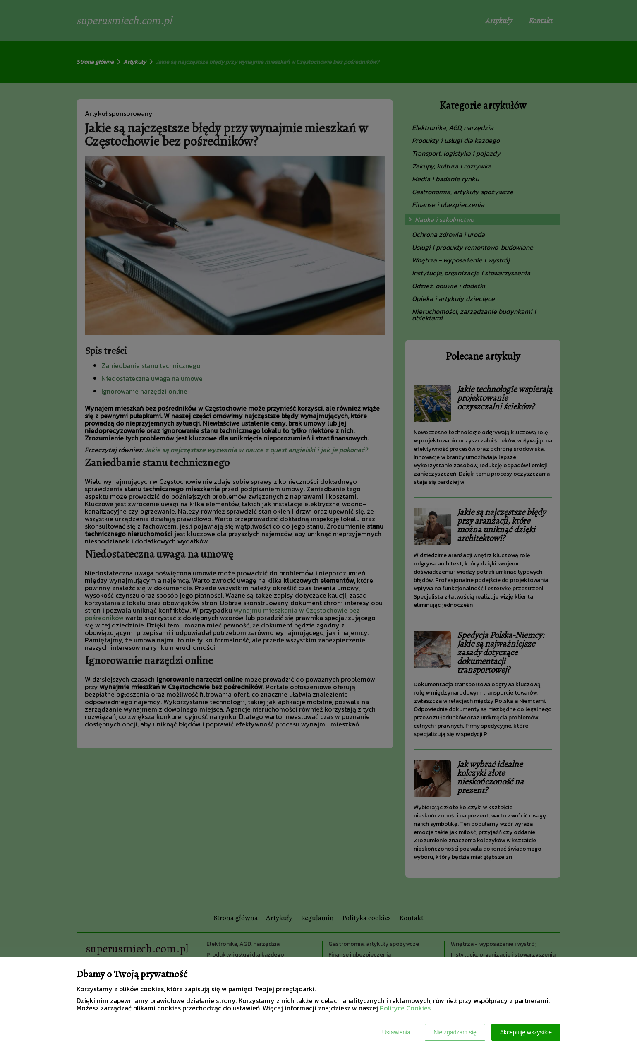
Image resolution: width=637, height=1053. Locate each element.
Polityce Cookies (405, 1008)
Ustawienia (396, 1032)
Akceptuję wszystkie (526, 1032)
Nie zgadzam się (455, 1032)
